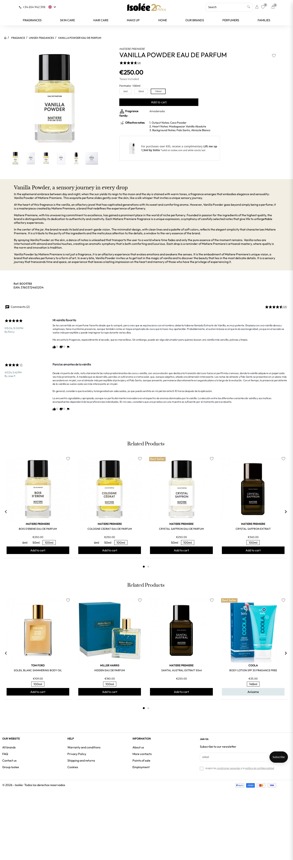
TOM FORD (38, 665)
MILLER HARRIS (109, 665)
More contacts (142, 754)
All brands (9, 747)
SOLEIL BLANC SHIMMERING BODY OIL (38, 670)
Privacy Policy (76, 754)
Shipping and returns (81, 760)
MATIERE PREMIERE (132, 49)
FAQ (5, 754)
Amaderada (157, 111)
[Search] (229, 7)
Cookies (72, 767)
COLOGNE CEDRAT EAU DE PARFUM (110, 528)
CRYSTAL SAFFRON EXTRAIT (253, 528)
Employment (141, 767)
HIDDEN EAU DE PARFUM (109, 670)
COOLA (253, 665)
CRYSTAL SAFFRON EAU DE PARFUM (181, 528)
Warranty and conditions (83, 747)
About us (138, 747)
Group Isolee (10, 767)
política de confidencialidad (259, 768)
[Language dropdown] (52, 7)
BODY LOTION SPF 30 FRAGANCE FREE (253, 670)
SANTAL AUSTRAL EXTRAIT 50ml (181, 670)
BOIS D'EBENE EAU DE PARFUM (38, 528)
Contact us (9, 760)
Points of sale (141, 760)
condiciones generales (228, 768)
